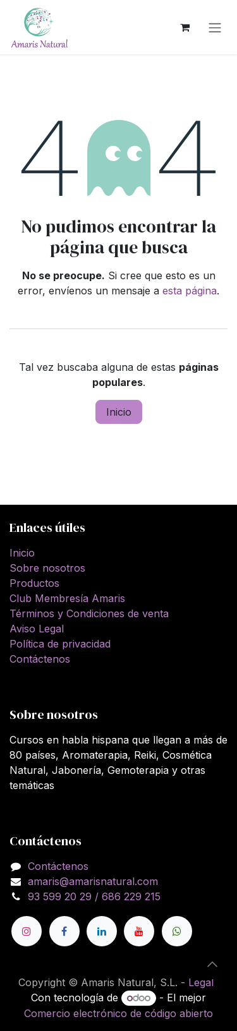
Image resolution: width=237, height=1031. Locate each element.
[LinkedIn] (102, 931)
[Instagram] (26, 931)
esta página (189, 290)
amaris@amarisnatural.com (93, 881)
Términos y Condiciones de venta (89, 613)
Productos (34, 583)
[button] (212, 964)
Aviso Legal (36, 628)
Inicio (118, 412)
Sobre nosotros (47, 568)
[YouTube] (139, 931)
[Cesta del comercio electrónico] (184, 27)
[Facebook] (64, 931)
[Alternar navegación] (215, 27)
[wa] (177, 931)
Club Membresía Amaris (67, 598)
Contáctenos (39, 659)
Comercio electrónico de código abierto (118, 1013)
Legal (201, 982)
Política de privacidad (60, 643)
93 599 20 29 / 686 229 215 (94, 896)
